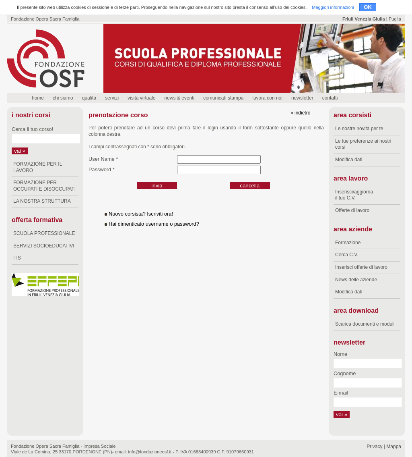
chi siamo (63, 98)
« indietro (300, 113)
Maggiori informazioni (333, 7)
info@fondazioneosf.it (149, 451)
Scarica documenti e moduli (364, 324)
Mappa (393, 446)
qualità (89, 98)
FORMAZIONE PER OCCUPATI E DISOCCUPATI (44, 186)
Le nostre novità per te (359, 128)
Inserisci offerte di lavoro (361, 267)
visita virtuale (141, 98)
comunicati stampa (223, 98)
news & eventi (179, 98)
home (38, 98)
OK (368, 7)
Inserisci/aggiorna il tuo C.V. (354, 195)
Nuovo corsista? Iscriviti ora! (141, 214)
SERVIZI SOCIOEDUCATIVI (43, 246)
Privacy (374, 446)
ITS (17, 258)
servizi (112, 98)
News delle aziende (356, 280)
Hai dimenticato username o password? (154, 224)
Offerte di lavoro (352, 210)
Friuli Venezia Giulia (363, 19)
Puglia (395, 19)
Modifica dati (348, 159)
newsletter (302, 98)
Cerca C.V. (346, 255)
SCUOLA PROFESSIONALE (44, 233)
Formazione (347, 242)
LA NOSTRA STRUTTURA (42, 201)
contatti (330, 98)
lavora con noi (267, 98)
